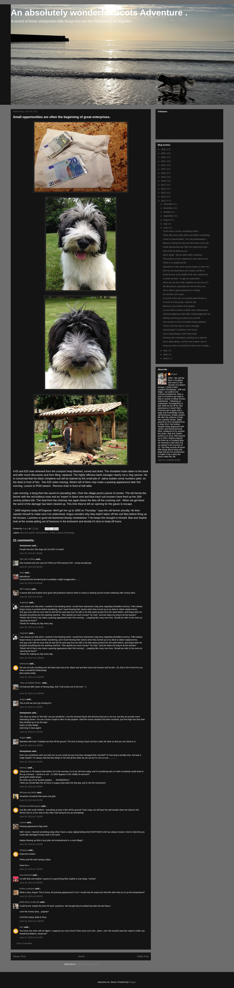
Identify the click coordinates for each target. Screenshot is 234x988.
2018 (163, 181)
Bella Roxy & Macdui (30, 902)
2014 (163, 196)
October (167, 212)
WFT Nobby (25, 589)
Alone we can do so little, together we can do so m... (186, 282)
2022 (163, 165)
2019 (163, 177)
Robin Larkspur (27, 888)
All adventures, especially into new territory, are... (185, 286)
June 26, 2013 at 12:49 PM (32, 693)
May (165, 350)
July (165, 224)
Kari (21, 927)
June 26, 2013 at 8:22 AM (31, 567)
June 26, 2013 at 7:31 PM (31, 844)
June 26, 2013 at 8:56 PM (31, 896)
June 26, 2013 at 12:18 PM (32, 677)
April (165, 354)
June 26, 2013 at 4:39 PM (31, 786)
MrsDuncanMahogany (30, 806)
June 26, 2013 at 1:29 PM (31, 707)
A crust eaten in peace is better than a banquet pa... (186, 310)
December (168, 204)
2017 (163, 185)
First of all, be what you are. (175, 251)
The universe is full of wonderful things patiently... (185, 322)
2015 (163, 193)
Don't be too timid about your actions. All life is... (184, 270)
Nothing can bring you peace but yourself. (181, 318)
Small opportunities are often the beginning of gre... (186, 247)
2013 (163, 201)
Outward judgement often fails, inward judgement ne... (187, 314)
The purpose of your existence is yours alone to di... (186, 259)
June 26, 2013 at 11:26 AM (31, 658)
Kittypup (24, 850)
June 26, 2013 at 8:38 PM (31, 883)
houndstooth (26, 875)
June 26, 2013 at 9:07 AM (31, 597)
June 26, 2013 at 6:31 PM (31, 800)
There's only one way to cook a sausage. (181, 326)
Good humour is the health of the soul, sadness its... (186, 274)
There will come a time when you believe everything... (187, 235)
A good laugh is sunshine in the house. (180, 330)
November (168, 208)
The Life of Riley (27, 559)
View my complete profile (169, 460)
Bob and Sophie (27, 533)
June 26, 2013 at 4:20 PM (31, 762)
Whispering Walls (28, 792)
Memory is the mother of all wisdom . (179, 306)
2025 (163, 153)
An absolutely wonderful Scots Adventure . (99, 12)
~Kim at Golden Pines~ (31, 683)
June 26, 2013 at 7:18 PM (31, 816)
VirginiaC (24, 602)
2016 (163, 189)
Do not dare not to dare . (174, 294)
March (166, 358)
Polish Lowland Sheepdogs (62, 533)
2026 (163, 149)
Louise (23, 822)
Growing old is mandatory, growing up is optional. (185, 338)
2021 (163, 169)
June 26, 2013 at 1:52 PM (31, 732)
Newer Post (19, 956)
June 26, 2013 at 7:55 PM (31, 869)
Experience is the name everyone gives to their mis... (186, 267)
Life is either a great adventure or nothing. (181, 290)
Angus (23, 699)
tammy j (23, 768)
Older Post (143, 956)
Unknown (24, 663)
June (165, 228)
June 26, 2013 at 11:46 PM (32, 921)
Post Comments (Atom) (86, 964)
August (166, 220)
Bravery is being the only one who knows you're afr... (186, 243)
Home (81, 956)
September (168, 216)
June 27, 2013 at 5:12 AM (31, 937)
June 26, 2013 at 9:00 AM (31, 583)
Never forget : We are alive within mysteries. (183, 255)
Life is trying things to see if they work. (180, 334)
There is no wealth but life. (175, 263)
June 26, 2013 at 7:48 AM (31, 553)
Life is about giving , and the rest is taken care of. (185, 341)
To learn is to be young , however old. (179, 302)
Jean (22, 572)
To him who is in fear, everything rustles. (181, 231)
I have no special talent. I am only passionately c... (185, 239)
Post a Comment (24, 943)
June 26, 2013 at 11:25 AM (31, 627)
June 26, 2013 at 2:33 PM (31, 745)
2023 (163, 161)
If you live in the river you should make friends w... (185, 298)
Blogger (132, 982)
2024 (163, 157)
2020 (163, 173)
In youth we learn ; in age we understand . (182, 278)
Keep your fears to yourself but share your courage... (186, 345)
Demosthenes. (42, 533)
